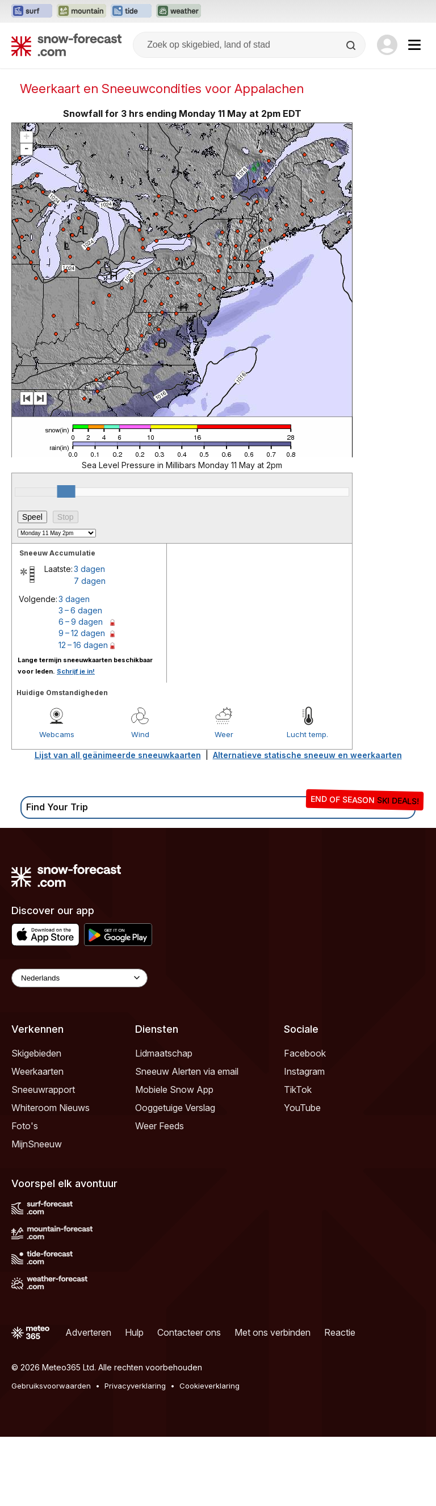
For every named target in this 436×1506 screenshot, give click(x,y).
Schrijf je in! (76, 671)
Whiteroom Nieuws (50, 1107)
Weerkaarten (37, 1071)
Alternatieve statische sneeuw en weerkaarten (307, 755)
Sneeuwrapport (43, 1089)
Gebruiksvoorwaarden (51, 1385)
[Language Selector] (79, 978)
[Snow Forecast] (66, 44)
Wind (140, 734)
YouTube (302, 1107)
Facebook (305, 1053)
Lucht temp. (307, 734)
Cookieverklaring (209, 1385)
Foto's (24, 1125)
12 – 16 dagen (83, 645)
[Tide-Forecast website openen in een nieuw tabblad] (131, 11)
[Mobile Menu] (414, 45)
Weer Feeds (159, 1125)
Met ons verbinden (272, 1332)
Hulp (134, 1332)
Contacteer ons (189, 1332)
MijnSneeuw (36, 1144)
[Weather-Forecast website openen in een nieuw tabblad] (178, 11)
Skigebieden (36, 1053)
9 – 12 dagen (81, 633)
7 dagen (90, 581)
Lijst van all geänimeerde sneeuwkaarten (118, 755)
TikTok (298, 1089)
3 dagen (89, 569)
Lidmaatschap (163, 1053)
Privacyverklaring (135, 1385)
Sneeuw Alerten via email (186, 1071)
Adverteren (88, 1332)
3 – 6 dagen (80, 610)
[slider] (66, 491)
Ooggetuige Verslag (175, 1107)
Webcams (56, 734)
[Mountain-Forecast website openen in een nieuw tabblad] (81, 11)
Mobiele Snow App (174, 1089)
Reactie (339, 1332)
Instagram (304, 1071)
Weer (224, 734)
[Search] (352, 45)
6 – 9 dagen (80, 621)
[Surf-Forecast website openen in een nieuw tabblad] (31, 11)
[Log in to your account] (387, 45)
